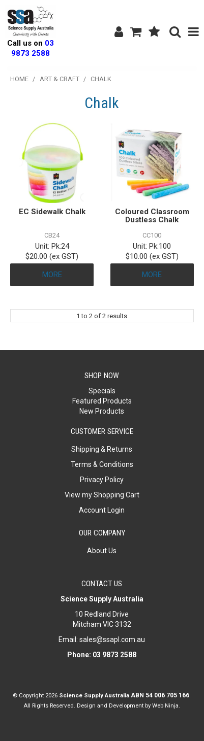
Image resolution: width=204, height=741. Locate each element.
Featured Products (102, 401)
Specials (102, 391)
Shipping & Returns (101, 449)
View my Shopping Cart (102, 495)
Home (19, 79)
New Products (101, 411)
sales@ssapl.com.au (112, 639)
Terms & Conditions (102, 464)
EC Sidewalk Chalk (52, 211)
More (52, 274)
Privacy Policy (102, 480)
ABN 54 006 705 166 (160, 695)
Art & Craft (59, 79)
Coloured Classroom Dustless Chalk (152, 216)
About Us (101, 551)
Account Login (102, 510)
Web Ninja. (166, 705)
